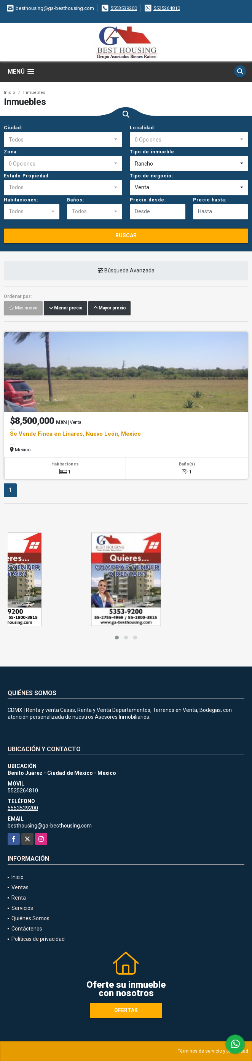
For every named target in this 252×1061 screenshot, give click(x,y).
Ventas (20, 887)
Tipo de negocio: (151, 176)
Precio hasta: (209, 200)
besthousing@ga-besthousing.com (50, 826)
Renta (18, 898)
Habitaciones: (21, 200)
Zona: (11, 152)
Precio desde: (148, 200)
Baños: (75, 200)
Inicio (9, 92)
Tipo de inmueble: (153, 152)
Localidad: (142, 127)
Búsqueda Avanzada (126, 270)
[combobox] (63, 139)
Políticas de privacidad (38, 939)
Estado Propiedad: (27, 176)
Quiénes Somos (30, 918)
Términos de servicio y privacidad (213, 1051)
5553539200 (123, 8)
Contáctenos (26, 929)
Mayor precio (109, 308)
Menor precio (65, 308)
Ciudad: (13, 127)
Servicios (22, 908)
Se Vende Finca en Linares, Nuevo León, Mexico (75, 433)
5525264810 (166, 8)
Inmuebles (34, 92)
